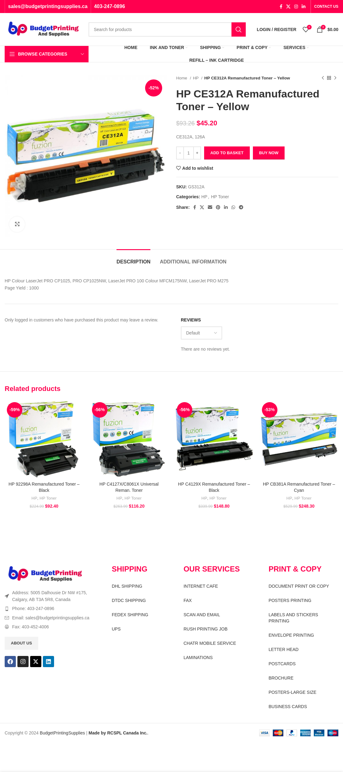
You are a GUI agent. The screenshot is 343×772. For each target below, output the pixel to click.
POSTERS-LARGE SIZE (292, 692)
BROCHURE (280, 678)
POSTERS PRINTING (289, 600)
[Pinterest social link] (218, 207)
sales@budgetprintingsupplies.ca (48, 6)
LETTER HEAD (283, 649)
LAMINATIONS (198, 657)
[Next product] (335, 78)
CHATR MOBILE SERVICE (210, 643)
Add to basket (227, 152)
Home (182, 78)
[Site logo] (43, 28)
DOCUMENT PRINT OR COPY (298, 586)
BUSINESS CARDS (287, 706)
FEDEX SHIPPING (130, 614)
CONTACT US (326, 6)
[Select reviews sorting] (201, 332)
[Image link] (45, 573)
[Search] (167, 29)
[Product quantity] (188, 152)
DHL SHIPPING (127, 586)
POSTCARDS (281, 663)
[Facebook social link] (281, 6)
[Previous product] (323, 78)
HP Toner (220, 196)
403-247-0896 (109, 6)
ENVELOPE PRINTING (291, 635)
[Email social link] (210, 207)
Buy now (269, 152)
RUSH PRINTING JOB (206, 628)
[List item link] (47, 608)
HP (196, 78)
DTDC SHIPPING (129, 600)
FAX (188, 600)
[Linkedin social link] (303, 6)
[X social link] (288, 6)
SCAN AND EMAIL (202, 614)
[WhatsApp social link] (233, 207)
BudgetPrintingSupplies (62, 732)
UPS (116, 628)
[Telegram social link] (241, 207)
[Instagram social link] (296, 6)
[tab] (133, 258)
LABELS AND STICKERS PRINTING (293, 617)
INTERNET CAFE (201, 586)
